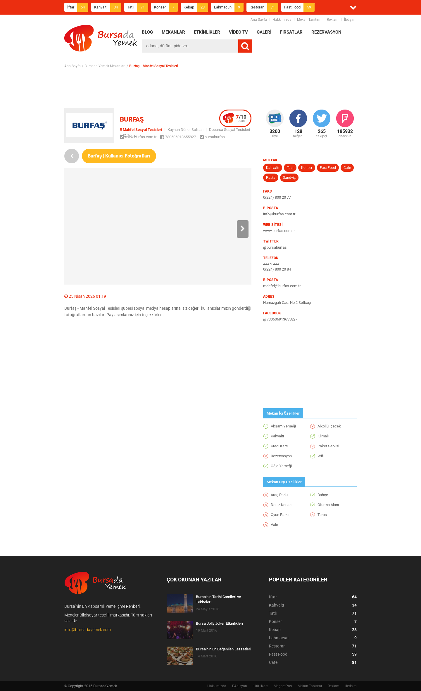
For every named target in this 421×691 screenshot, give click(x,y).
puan (241, 118)
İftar (77, 7)
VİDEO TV (238, 32)
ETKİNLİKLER (207, 32)
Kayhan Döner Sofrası (185, 129)
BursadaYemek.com (100, 39)
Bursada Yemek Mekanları (104, 66)
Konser (166, 7)
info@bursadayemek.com (87, 629)
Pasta (270, 178)
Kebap (196, 7)
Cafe (347, 168)
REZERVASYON (326, 32)
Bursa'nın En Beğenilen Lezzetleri (223, 649)
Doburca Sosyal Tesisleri (229, 129)
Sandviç (289, 178)
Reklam (333, 20)
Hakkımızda (281, 20)
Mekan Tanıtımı (309, 20)
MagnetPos (283, 686)
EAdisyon (239, 686)
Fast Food (299, 7)
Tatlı (137, 7)
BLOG (147, 32)
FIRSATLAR (291, 32)
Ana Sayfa (259, 20)
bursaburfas (212, 137)
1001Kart (260, 686)
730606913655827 (178, 137)
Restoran (263, 7)
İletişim (350, 20)
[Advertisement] (210, 88)
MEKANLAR (173, 32)
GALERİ (264, 32)
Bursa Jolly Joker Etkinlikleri (219, 623)
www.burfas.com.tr (138, 137)
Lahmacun (229, 7)
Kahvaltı (107, 7)
